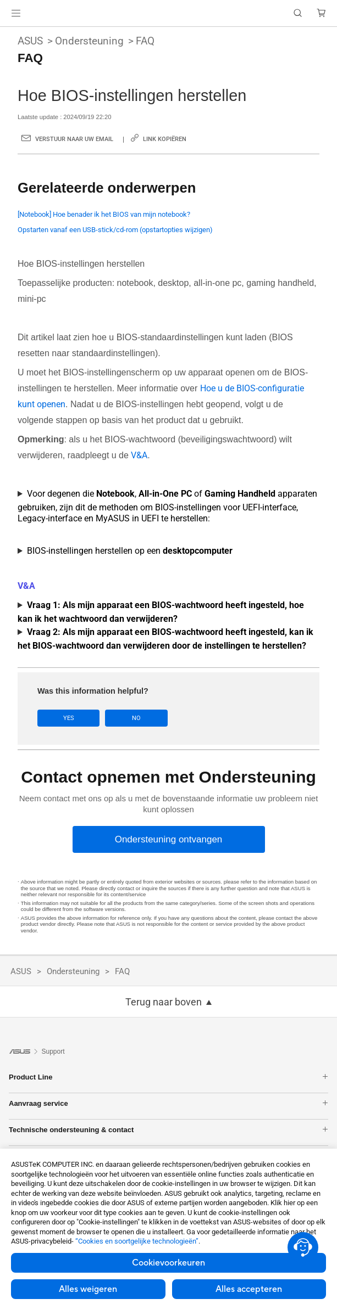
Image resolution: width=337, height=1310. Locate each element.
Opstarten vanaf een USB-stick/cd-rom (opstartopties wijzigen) (115, 230)
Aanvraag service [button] (168, 1103)
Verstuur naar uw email (74, 139)
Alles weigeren (88, 1289)
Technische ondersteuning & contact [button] (168, 1129)
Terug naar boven (163, 1002)
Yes (68, 718)
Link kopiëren (164, 139)
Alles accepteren (249, 1289)
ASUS (30, 41)
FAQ (145, 41)
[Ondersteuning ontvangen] (169, 839)
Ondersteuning (89, 41)
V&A (139, 455)
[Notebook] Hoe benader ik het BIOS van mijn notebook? (104, 214)
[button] (16, 13)
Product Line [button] (168, 1077)
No (135, 718)
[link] (168, 13)
